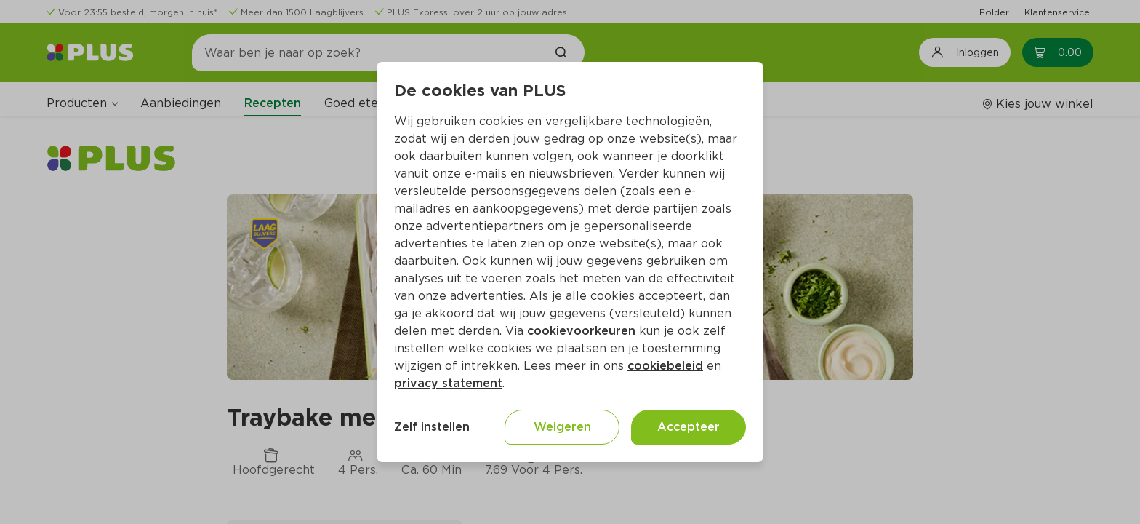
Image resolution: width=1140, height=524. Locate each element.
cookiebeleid (665, 366)
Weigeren (562, 427)
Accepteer (688, 427)
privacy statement (448, 383)
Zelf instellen (432, 427)
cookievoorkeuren (583, 331)
